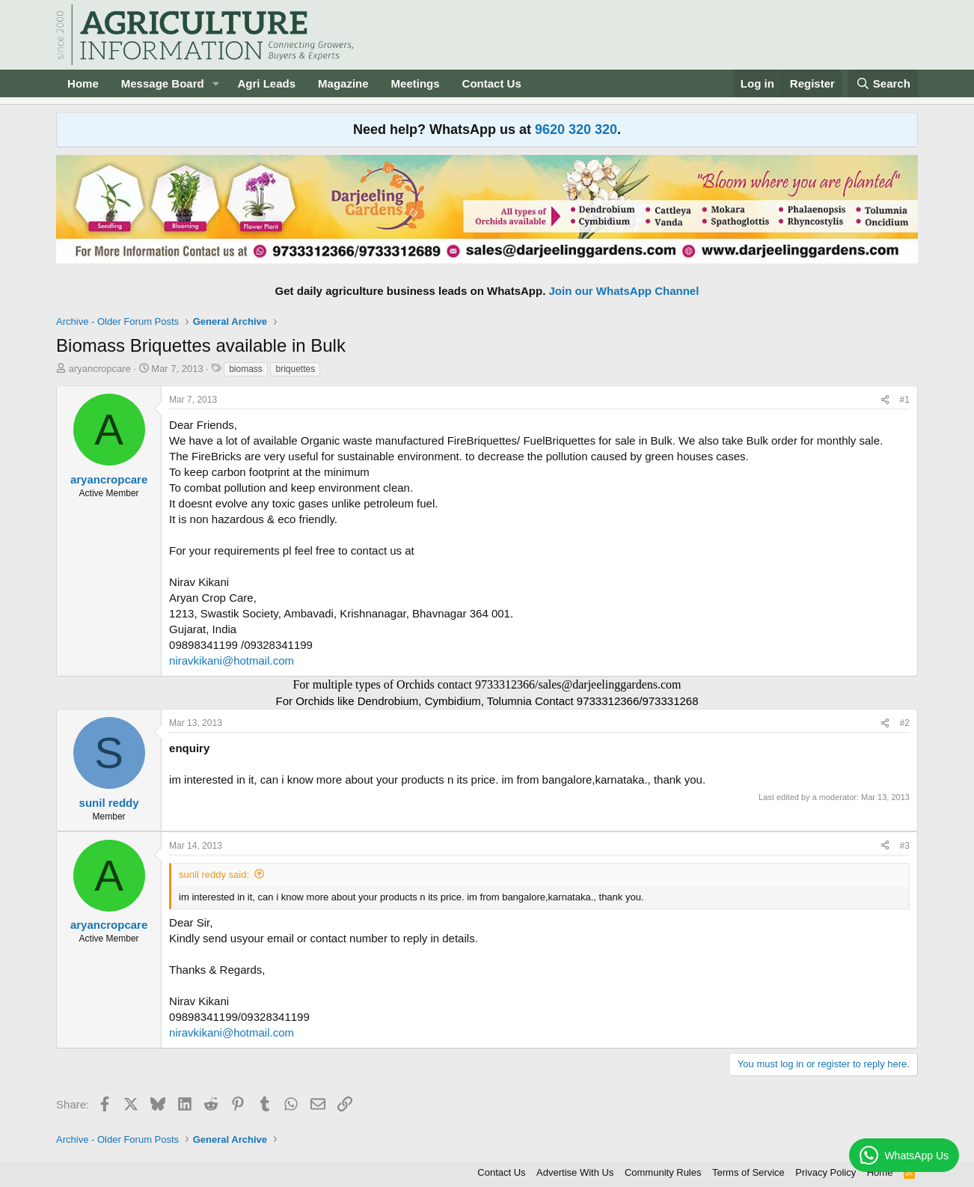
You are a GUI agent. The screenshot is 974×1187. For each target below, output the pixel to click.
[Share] (885, 400)
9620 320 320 (576, 129)
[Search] (883, 83)
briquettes (295, 369)
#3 (905, 845)
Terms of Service (748, 1172)
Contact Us (491, 83)
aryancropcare (100, 368)
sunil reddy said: (214, 874)
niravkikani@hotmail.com (231, 660)
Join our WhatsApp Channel (624, 290)
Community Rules (663, 1172)
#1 (905, 399)
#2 (905, 723)
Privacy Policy (825, 1172)
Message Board (162, 83)
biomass (246, 369)
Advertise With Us (574, 1172)
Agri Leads (267, 83)
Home (83, 83)
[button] (216, 83)
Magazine (343, 83)
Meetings (415, 83)
